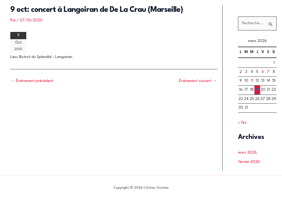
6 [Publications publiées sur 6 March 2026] (263, 72)
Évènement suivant (198, 81)
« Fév (242, 123)
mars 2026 (247, 153)
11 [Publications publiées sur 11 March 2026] (252, 81)
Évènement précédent (32, 81)
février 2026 (249, 162)
